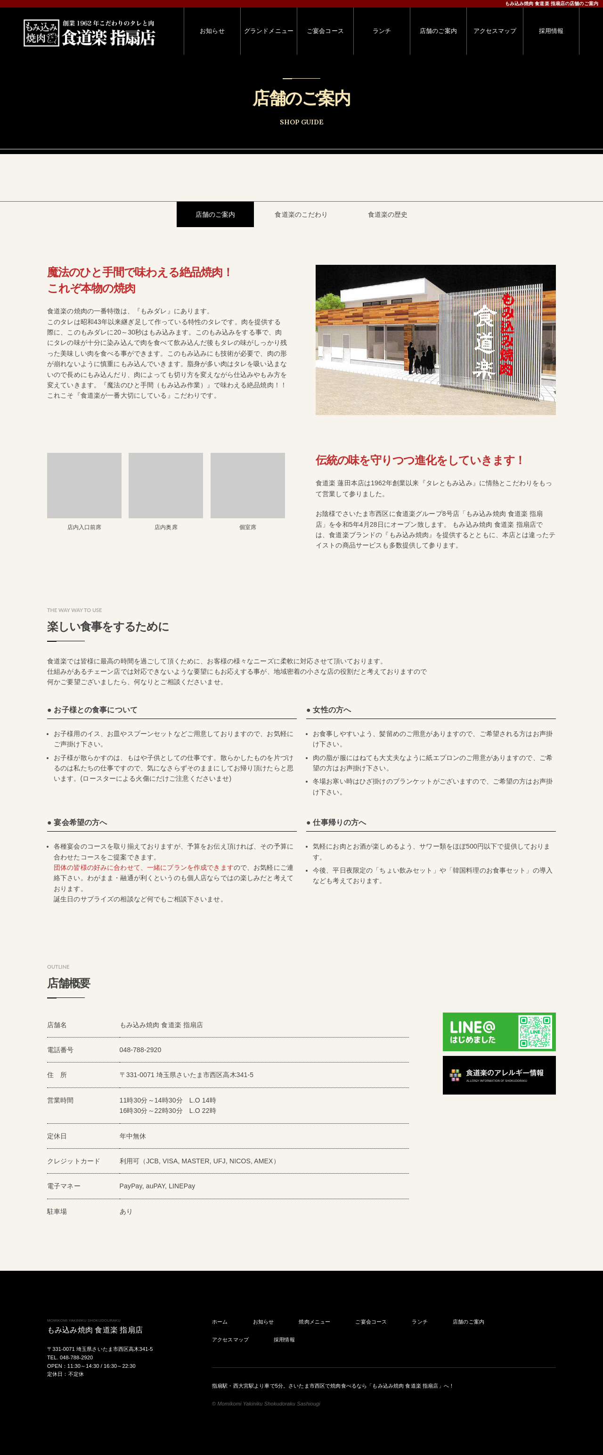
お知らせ (263, 1321)
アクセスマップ (230, 1339)
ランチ (419, 1321)
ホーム (220, 1321)
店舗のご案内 (468, 1321)
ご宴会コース (371, 1321)
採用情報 (284, 1339)
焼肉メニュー (314, 1321)
